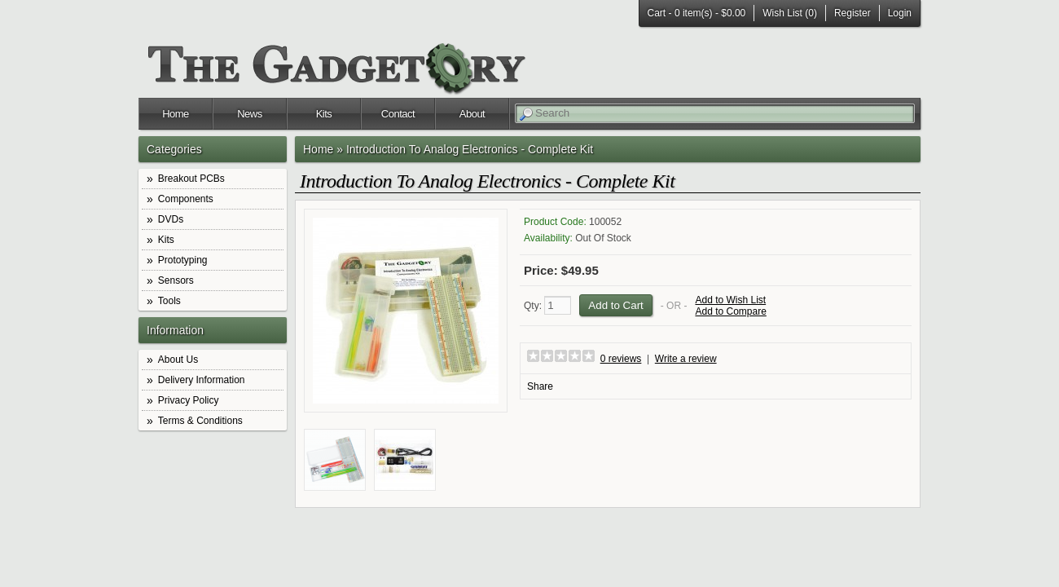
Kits (324, 114)
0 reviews (621, 358)
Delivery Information (201, 380)
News (249, 114)
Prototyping (183, 260)
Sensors (176, 280)
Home (175, 114)
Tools (169, 301)
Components (185, 199)
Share (540, 386)
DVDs (170, 219)
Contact (398, 114)
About (472, 114)
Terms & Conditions (200, 420)
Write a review (686, 358)
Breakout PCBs (191, 178)
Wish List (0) (789, 13)
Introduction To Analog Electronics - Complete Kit (469, 149)
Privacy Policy (188, 400)
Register (852, 13)
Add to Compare (730, 311)
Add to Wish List (730, 300)
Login (900, 13)
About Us (178, 359)
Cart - (697, 13)
